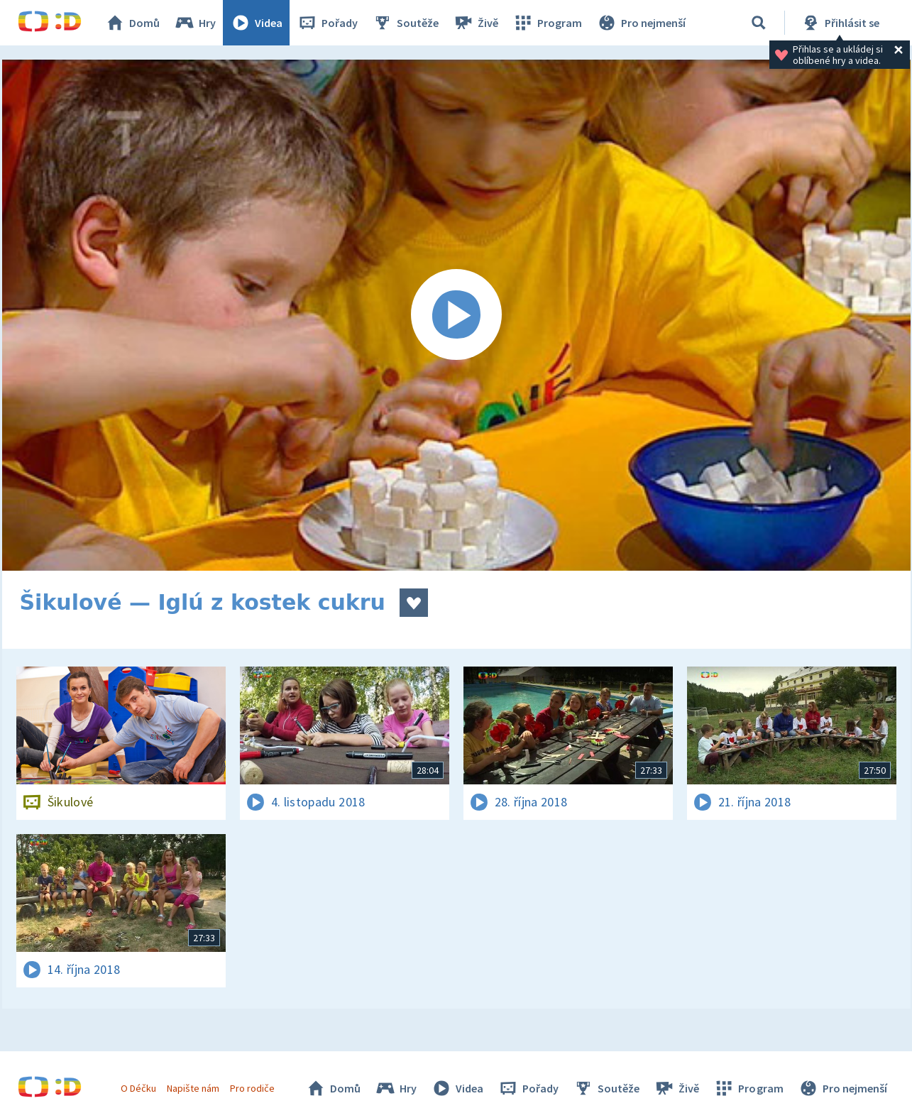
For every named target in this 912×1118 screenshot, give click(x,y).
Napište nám (193, 1088)
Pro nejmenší (641, 22)
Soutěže (405, 22)
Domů (132, 22)
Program (547, 22)
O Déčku (138, 1088)
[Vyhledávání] (758, 22)
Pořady (327, 22)
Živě (475, 22)
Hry (195, 22)
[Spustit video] (456, 315)
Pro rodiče (252, 1088)
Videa (256, 22)
